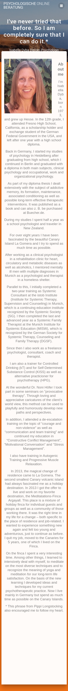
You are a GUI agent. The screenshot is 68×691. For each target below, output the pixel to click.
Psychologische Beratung (26, 5)
